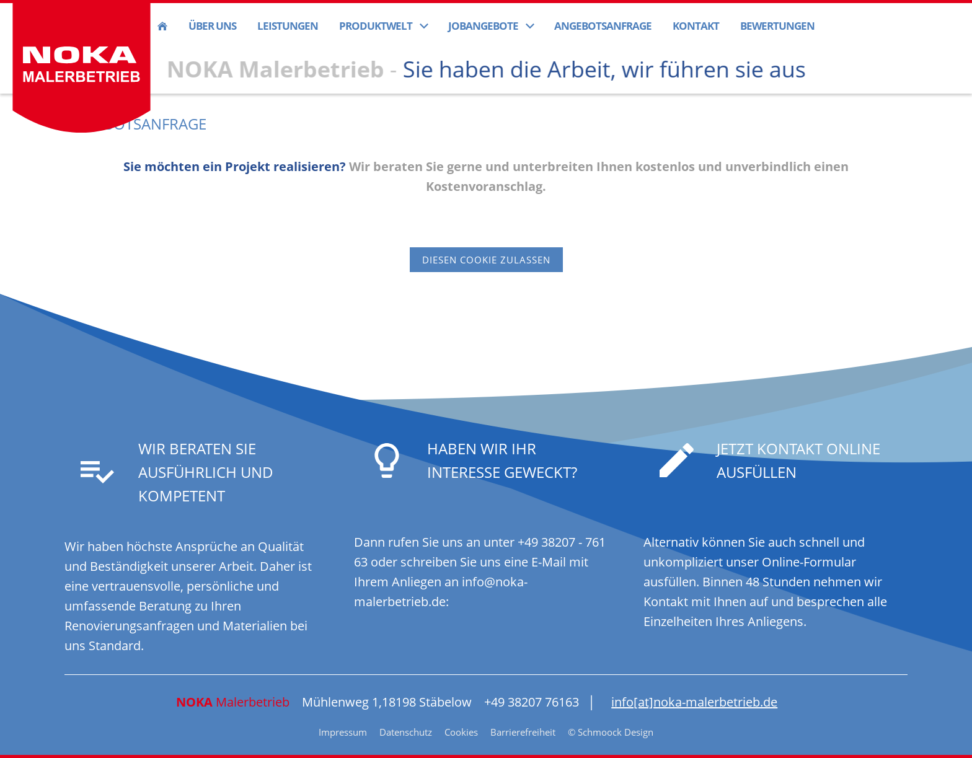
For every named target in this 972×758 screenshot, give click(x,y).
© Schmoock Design (610, 732)
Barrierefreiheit (522, 732)
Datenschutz (405, 732)
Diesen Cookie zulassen (486, 259)
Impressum (343, 732)
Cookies (461, 732)
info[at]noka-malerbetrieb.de (694, 702)
